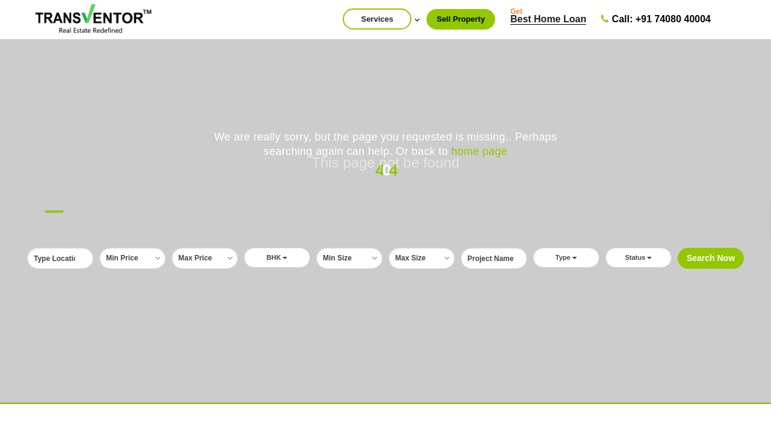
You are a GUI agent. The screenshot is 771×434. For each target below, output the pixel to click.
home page (479, 151)
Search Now (711, 258)
